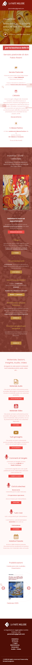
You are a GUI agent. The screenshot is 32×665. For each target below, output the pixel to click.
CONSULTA (16, 318)
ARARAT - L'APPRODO (16, 294)
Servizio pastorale (23, 34)
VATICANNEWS (16, 529)
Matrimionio (15, 645)
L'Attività (16, 95)
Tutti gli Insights (16, 437)
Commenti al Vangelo (16, 458)
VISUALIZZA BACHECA (16, 232)
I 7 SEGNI (16, 253)
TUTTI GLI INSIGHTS (16, 447)
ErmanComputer (8, 661)
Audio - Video (16, 649)
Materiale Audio (16, 386)
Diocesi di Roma (16, 117)
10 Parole (15, 641)
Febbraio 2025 (12, 603)
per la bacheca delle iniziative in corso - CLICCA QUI (17, 47)
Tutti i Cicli (16, 513)
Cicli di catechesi (16, 486)
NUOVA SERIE (16, 502)
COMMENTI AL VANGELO (16, 476)
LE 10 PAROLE (16, 272)
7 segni (15, 643)
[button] (3, 588)
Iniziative (15, 639)
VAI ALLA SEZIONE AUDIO (16, 398)
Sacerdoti (15, 647)
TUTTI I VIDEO (16, 425)
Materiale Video (16, 411)
